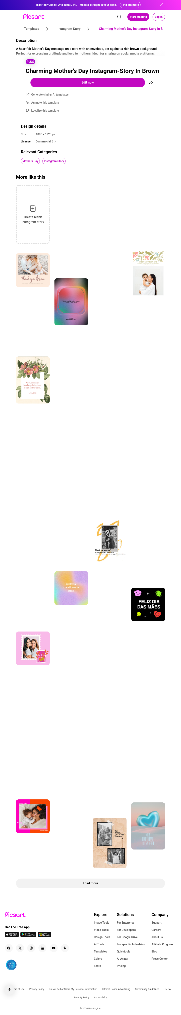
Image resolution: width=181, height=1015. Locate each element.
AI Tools (99, 944)
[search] (119, 17)
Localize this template (45, 110)
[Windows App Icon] (44, 936)
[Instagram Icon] (31, 948)
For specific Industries (131, 944)
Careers (156, 929)
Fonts (97, 966)
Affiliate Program (162, 944)
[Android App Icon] (28, 936)
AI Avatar (122, 958)
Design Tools (102, 937)
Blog (154, 951)
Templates (100, 951)
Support (157, 922)
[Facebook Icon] (9, 948)
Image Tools (101, 922)
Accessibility (100, 997)
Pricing (121, 966)
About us (157, 937)
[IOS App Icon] (12, 936)
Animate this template (45, 102)
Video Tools (101, 929)
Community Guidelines (147, 989)
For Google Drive (127, 937)
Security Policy (81, 997)
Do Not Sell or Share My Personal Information (73, 989)
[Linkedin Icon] (42, 948)
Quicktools (123, 951)
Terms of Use (17, 989)
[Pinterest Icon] (65, 948)
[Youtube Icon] (54, 948)
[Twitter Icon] (20, 948)
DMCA (167, 989)
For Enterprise (126, 922)
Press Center (160, 958)
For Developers (126, 929)
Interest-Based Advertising (116, 989)
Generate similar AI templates (50, 94)
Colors (98, 958)
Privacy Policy (36, 989)
